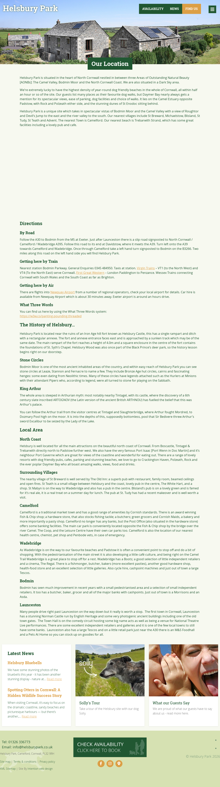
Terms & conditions (25, 761)
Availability (153, 9)
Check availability (100, 747)
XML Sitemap (8, 768)
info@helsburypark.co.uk (32, 747)
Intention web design (40, 768)
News (174, 9)
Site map (5, 761)
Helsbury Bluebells (25, 662)
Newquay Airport (62, 292)
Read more (54, 679)
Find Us (191, 9)
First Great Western (90, 273)
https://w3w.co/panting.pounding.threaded (51, 316)
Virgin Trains (146, 268)
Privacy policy (47, 761)
